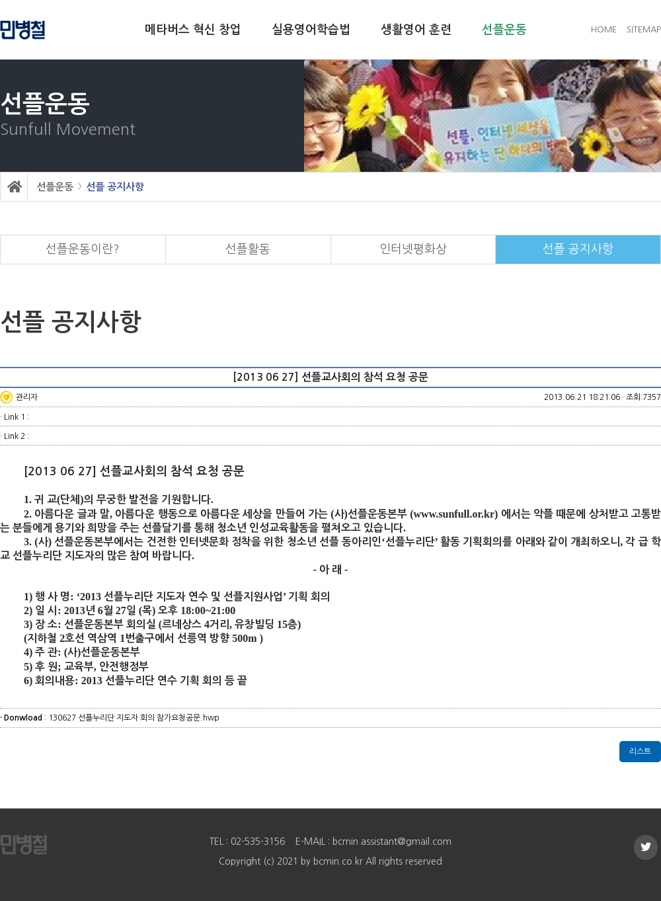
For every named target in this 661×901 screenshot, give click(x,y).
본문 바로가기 (0, 0)
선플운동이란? (83, 249)
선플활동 (247, 249)
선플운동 (504, 30)
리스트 (640, 752)
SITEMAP (644, 29)
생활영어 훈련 (416, 30)
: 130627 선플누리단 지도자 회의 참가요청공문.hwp (109, 718)
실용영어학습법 (311, 30)
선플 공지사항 (115, 187)
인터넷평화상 (413, 249)
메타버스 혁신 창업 (193, 30)
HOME (604, 29)
